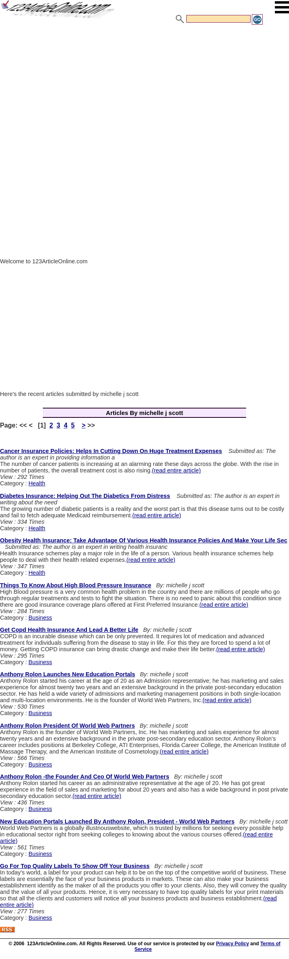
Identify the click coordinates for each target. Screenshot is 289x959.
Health (36, 483)
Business (40, 617)
